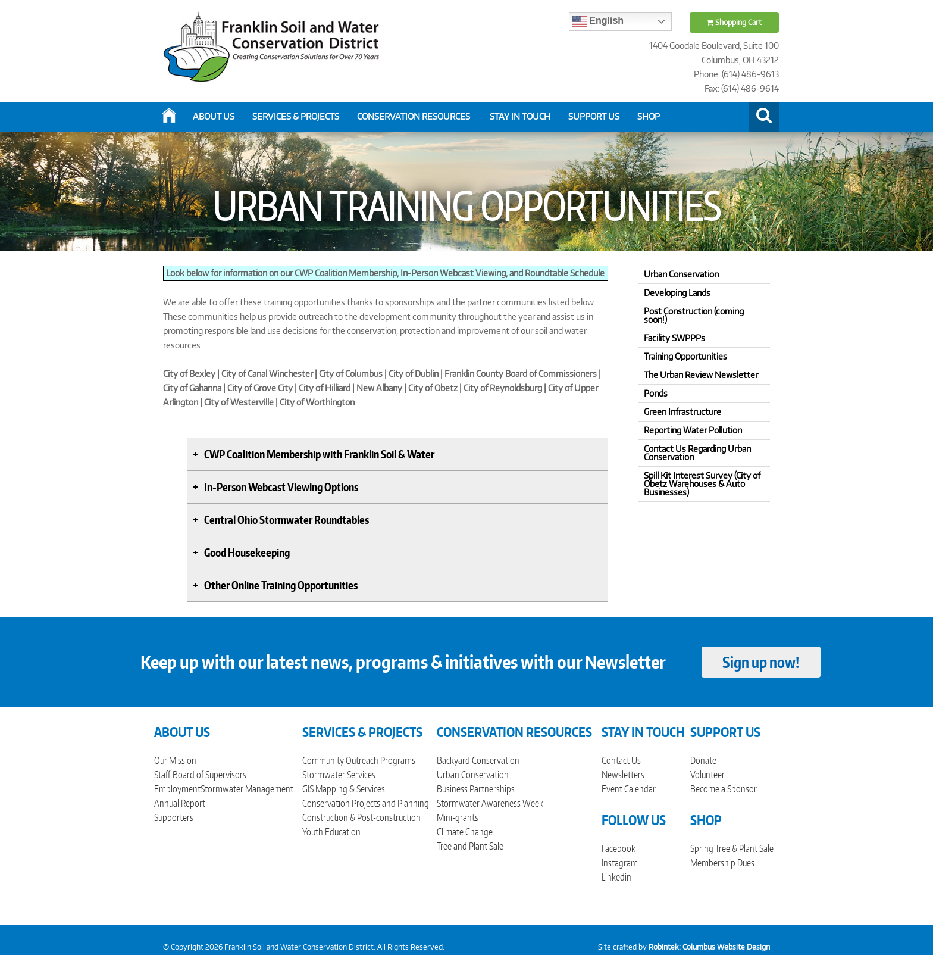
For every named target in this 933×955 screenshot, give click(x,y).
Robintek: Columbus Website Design (709, 946)
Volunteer (707, 775)
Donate (703, 760)
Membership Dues (722, 863)
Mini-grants (457, 817)
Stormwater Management (247, 789)
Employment (177, 789)
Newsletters (623, 775)
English (598, 21)
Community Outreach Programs (358, 760)
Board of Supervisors (209, 775)
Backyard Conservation (478, 760)
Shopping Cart (734, 22)
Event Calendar (629, 789)
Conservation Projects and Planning (365, 803)
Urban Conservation (473, 775)
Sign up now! (760, 662)
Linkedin (616, 877)
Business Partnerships (476, 789)
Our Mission (175, 760)
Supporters (173, 817)
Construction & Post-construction (361, 817)
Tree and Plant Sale (470, 846)
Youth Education (331, 832)
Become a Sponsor (723, 789)
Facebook (618, 848)
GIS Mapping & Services (343, 789)
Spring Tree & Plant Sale (732, 848)
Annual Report (179, 803)
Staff (162, 775)
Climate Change (465, 832)
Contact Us (621, 760)
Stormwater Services (338, 775)
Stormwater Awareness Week (490, 803)
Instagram (620, 863)
